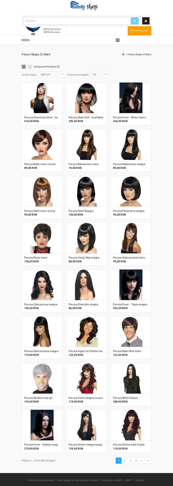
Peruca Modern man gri (38, 397)
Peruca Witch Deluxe (125, 397)
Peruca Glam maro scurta (39, 210)
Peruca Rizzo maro (35, 257)
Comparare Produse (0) (47, 66)
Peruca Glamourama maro (129, 257)
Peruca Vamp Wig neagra (84, 257)
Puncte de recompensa (41, 480)
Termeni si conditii (111, 480)
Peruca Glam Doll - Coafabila (86, 117)
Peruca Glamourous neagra (40, 304)
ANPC (128, 480)
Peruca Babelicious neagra (129, 164)
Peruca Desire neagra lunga (85, 444)
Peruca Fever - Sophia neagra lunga (45, 444)
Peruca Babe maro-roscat (40, 164)
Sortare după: (29, 74)
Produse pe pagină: (78, 74)
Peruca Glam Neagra (81, 210)
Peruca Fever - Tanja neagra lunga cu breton (140, 304)
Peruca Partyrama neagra (129, 210)
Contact (139, 480)
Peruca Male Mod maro (127, 351)
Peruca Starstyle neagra (83, 304)
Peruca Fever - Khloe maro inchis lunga (136, 117)
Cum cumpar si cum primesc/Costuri (77, 480)
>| (148, 460)
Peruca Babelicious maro (84, 164)
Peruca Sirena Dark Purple (129, 444)
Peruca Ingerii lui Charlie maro (87, 351)
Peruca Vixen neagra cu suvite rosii (90, 397)
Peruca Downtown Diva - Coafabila (45, 117)
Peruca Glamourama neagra (41, 351)
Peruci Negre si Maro (139, 54)
